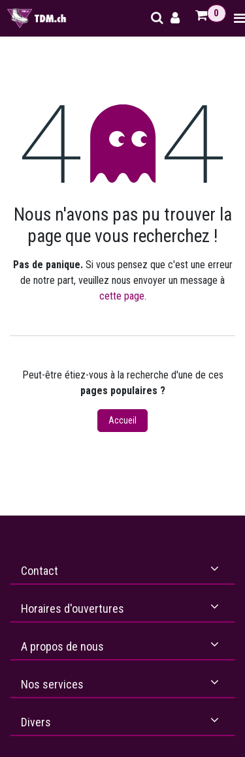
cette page (121, 296)
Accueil (122, 420)
